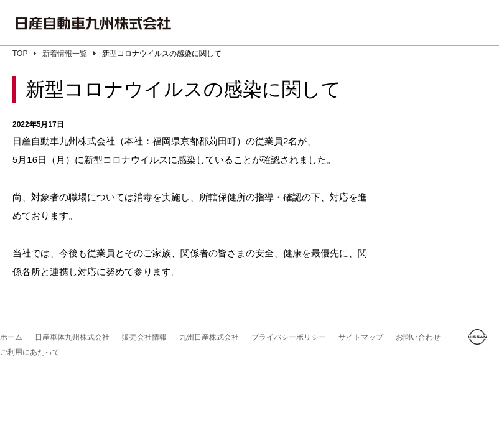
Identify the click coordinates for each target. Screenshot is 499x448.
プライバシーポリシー (288, 337)
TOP (24, 53)
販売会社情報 (144, 337)
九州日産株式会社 (209, 337)
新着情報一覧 (69, 53)
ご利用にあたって (30, 352)
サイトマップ (360, 337)
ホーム (11, 337)
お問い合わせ (418, 337)
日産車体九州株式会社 (72, 337)
